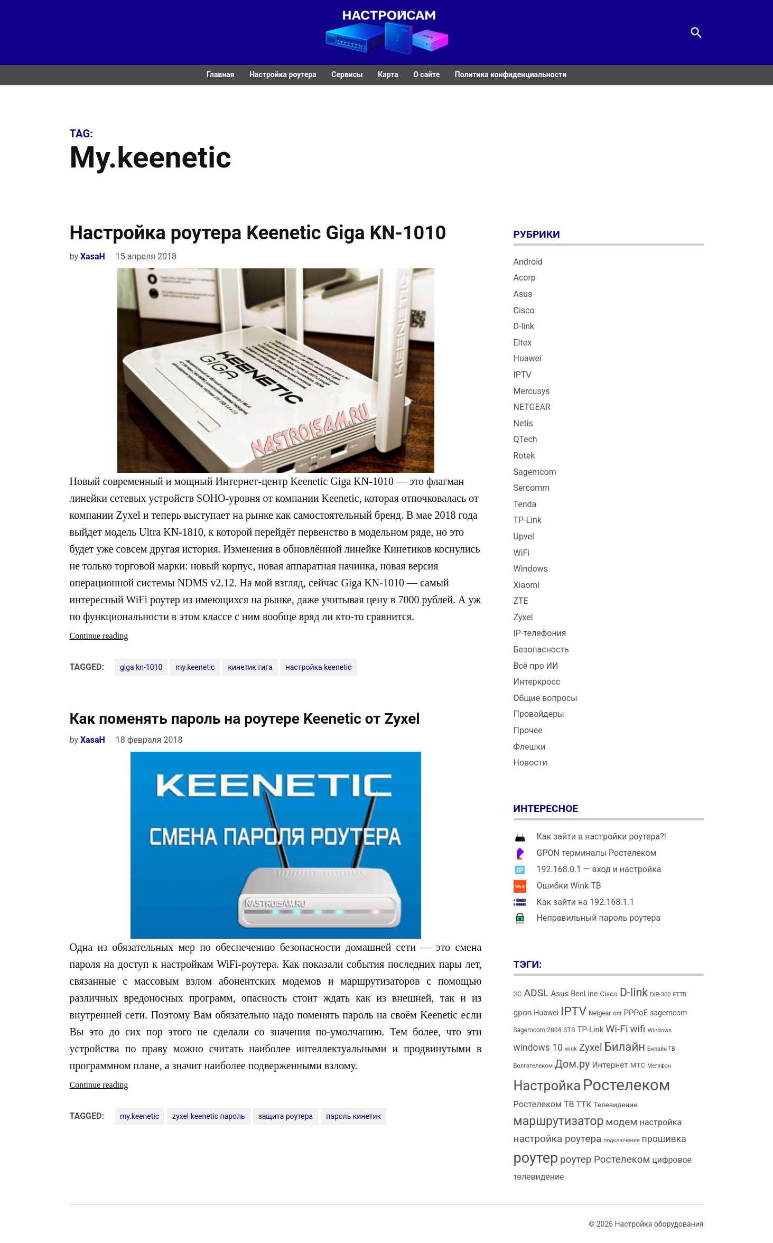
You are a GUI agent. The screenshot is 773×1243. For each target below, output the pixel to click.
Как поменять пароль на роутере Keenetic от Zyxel (245, 718)
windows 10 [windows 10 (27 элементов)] (538, 1047)
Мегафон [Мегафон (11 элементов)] (659, 1065)
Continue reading (120, 636)
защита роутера (285, 1116)
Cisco (524, 310)
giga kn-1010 (141, 667)
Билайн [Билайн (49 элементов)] (624, 1046)
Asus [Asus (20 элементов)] (560, 993)
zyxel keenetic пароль (208, 1116)
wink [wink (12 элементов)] (571, 1048)
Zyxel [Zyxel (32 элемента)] (590, 1047)
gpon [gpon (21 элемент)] (523, 1012)
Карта (388, 74)
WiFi (522, 553)
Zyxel (523, 617)
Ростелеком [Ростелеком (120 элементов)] (626, 1085)
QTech (525, 439)
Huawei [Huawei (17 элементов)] (546, 1012)
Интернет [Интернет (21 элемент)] (610, 1065)
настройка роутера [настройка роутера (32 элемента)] (558, 1139)
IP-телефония (540, 633)
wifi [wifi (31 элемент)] (638, 1029)
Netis (523, 423)
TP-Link (528, 520)
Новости (530, 763)
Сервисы (346, 74)
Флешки (530, 747)
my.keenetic (195, 667)
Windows (531, 569)
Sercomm (532, 488)
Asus (523, 294)
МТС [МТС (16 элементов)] (637, 1065)
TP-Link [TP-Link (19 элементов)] (590, 1029)
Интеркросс (537, 682)
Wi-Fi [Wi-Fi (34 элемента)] (617, 1029)
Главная (221, 74)
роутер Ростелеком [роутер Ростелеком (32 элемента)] (605, 1159)
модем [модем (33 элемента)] (621, 1122)
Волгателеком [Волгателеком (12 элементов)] (533, 1065)
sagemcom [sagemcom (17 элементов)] (668, 1012)
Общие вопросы (546, 698)
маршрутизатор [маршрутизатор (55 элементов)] (559, 1121)
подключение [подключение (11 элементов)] (621, 1140)
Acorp (525, 278)
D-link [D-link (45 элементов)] (634, 992)
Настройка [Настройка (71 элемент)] (547, 1086)
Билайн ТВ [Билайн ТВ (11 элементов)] (661, 1048)
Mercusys (532, 391)
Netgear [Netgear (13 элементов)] (600, 1013)
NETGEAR (532, 407)
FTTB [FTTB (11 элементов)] (679, 994)
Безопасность (541, 649)
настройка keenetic (319, 667)
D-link (524, 326)
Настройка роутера (282, 74)
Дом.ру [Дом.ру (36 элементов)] (572, 1064)
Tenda (525, 504)
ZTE (521, 601)
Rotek (524, 456)
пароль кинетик (353, 1116)
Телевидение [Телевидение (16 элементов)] (615, 1105)
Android (528, 262)
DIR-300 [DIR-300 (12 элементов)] (660, 994)
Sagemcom (535, 472)
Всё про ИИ (536, 666)
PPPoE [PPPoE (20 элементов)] (636, 1012)
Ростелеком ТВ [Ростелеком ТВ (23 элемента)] (544, 1104)
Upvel (524, 536)
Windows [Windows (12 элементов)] (659, 1030)
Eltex (523, 343)
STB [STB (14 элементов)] (569, 1030)
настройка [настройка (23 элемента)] (660, 1122)
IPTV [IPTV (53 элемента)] (573, 1011)
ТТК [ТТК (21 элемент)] (584, 1104)
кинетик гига (250, 667)
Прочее (528, 730)
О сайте (426, 74)
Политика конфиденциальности (510, 74)
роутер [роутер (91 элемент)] (536, 1157)
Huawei (528, 358)
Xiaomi (527, 585)
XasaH (92, 256)
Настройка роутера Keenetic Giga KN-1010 (258, 233)
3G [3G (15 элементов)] (518, 994)
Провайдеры (539, 714)
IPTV (523, 375)
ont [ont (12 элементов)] (617, 1013)
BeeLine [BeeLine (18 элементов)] (584, 993)
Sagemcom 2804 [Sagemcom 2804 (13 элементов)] (538, 1030)
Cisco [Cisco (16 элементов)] (609, 994)
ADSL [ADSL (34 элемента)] (536, 993)
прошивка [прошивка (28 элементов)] (664, 1139)
